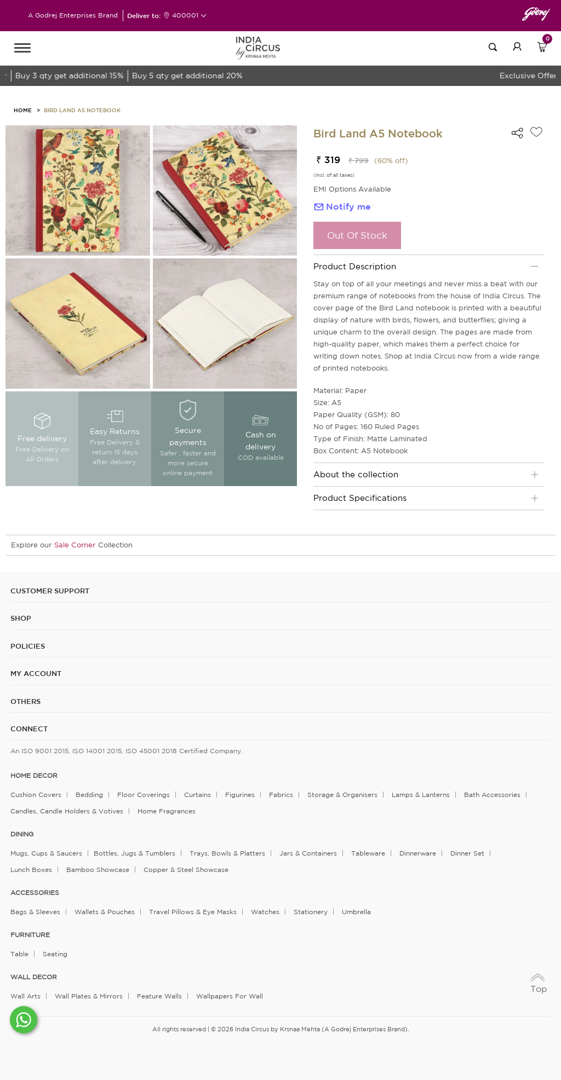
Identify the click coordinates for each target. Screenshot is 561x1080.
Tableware (368, 853)
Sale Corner (74, 545)
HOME (23, 110)
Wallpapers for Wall (229, 996)
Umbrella (356, 912)
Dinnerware (417, 853)
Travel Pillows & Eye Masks (193, 912)
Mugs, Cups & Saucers (46, 853)
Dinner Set (467, 853)
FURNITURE (30, 935)
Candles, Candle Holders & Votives (66, 811)
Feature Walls (159, 996)
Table (19, 954)
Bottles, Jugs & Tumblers (134, 853)
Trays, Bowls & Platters (227, 853)
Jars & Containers (308, 853)
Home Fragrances (167, 811)
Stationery (311, 912)
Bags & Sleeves (35, 912)
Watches (265, 912)
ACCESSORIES (34, 893)
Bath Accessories (492, 795)
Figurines (240, 795)
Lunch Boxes (31, 870)
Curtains (197, 795)
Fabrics (281, 795)
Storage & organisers (342, 795)
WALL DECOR (33, 977)
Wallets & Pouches (105, 912)
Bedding (89, 795)
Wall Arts (25, 996)
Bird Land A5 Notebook (82, 110)
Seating (55, 954)
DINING (21, 834)
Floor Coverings (143, 795)
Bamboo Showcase (97, 870)
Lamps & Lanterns (421, 795)
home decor (34, 775)
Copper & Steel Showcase (186, 870)
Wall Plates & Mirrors (89, 996)
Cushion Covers (35, 795)
